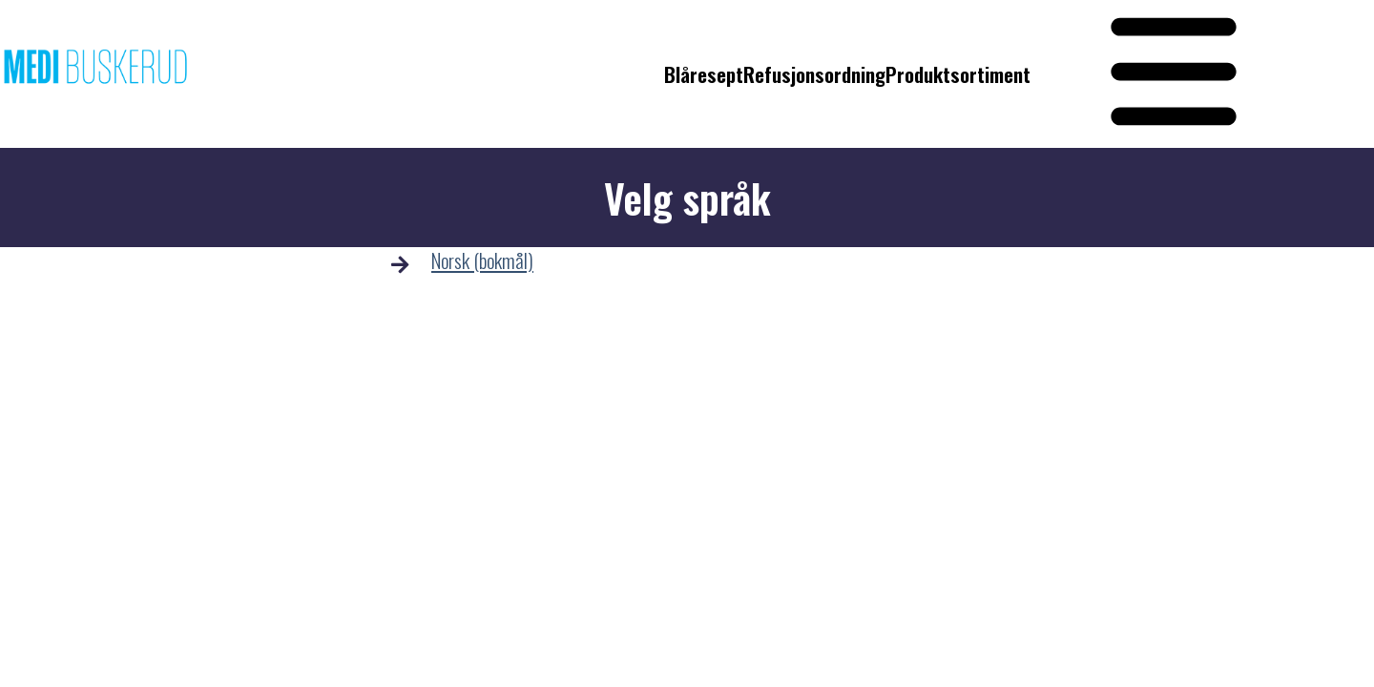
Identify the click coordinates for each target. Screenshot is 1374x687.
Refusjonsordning (814, 74)
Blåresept (703, 74)
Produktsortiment (957, 74)
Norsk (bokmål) (482, 260)
